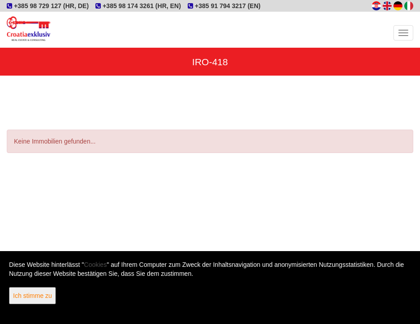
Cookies (95, 264)
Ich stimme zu (32, 295)
